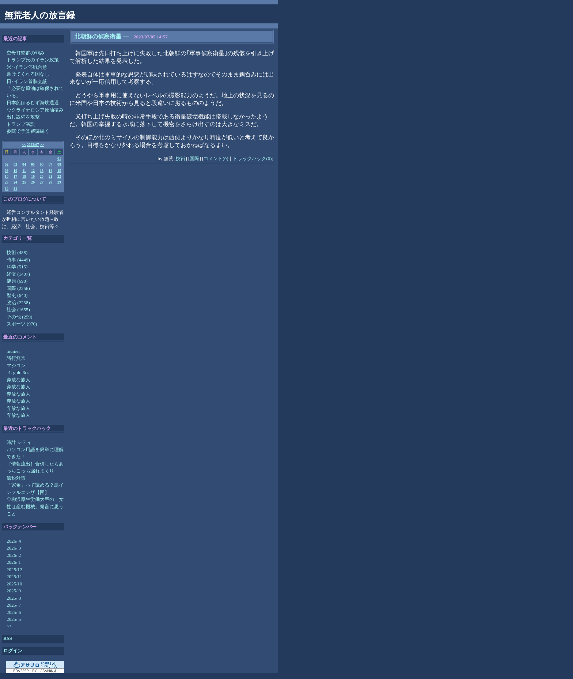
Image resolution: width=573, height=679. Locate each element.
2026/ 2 (14, 555)
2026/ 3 (14, 548)
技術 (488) (17, 252)
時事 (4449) (18, 260)
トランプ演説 (21, 124)
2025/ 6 (14, 612)
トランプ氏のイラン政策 (33, 60)
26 (33, 182)
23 (6, 182)
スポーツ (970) (22, 324)
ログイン (12, 650)
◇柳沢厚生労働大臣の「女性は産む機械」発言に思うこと (35, 506)
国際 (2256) (18, 288)
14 (50, 171)
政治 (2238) (18, 302)
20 (41, 176)
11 (24, 171)
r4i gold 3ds (18, 372)
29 (59, 182)
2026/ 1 (14, 562)
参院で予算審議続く (28, 131)
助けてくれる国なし (28, 74)
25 (24, 182)
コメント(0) (216, 158)
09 (6, 171)
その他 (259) (19, 317)
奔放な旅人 (18, 379)
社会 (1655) (18, 309)
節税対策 (16, 478)
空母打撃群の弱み (26, 53)
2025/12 (14, 569)
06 (41, 164)
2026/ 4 (14, 541)
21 (50, 176)
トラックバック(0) (252, 158)
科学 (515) (17, 266)
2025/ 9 (14, 590)
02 (6, 164)
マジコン (16, 365)
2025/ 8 (14, 598)
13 (41, 171)
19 (33, 176)
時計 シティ (19, 442)
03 (15, 164)
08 (59, 164)
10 (15, 171)
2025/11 (14, 576)
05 (33, 164)
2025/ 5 (14, 619)
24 (15, 182)
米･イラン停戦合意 (27, 67)
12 (33, 171)
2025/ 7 (14, 605)
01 (59, 158)
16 (6, 176)
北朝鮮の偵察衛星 (98, 36)
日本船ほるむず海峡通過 (33, 102)
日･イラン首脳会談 (27, 81)
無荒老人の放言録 (39, 15)
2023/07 (33, 145)
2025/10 (14, 583)
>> (42, 145)
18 (24, 176)
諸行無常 (16, 358)
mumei (13, 351)
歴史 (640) (17, 295)
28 (50, 182)
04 (24, 164)
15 (59, 171)
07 (50, 164)
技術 (180, 158)
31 (15, 188)
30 (6, 188)
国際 (194, 158)
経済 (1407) (18, 274)
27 (41, 182)
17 (15, 176)
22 (59, 176)
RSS (7, 638)
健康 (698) (17, 281)
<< (24, 145)
